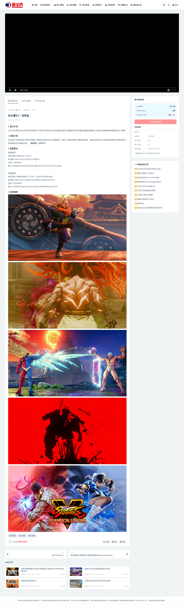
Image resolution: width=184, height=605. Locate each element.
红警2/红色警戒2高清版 (146, 190)
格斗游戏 (22, 536)
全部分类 (26, 110)
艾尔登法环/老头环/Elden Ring (149, 169)
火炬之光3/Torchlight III (146, 186)
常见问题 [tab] (40, 101)
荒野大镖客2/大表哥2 (145, 173)
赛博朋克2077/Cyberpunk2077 (149, 182)
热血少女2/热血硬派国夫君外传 (97, 569)
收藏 (106, 542)
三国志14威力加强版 (145, 195)
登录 (175, 5)
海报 (114, 542)
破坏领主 (140, 203)
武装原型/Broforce (28, 581)
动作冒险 (12, 536)
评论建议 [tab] (26, 101)
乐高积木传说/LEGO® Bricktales (98, 581)
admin (18, 541)
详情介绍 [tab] (13, 101)
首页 (19, 110)
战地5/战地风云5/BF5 (145, 199)
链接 (122, 542)
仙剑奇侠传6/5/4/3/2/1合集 (148, 177)
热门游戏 (31, 536)
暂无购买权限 (155, 122)
